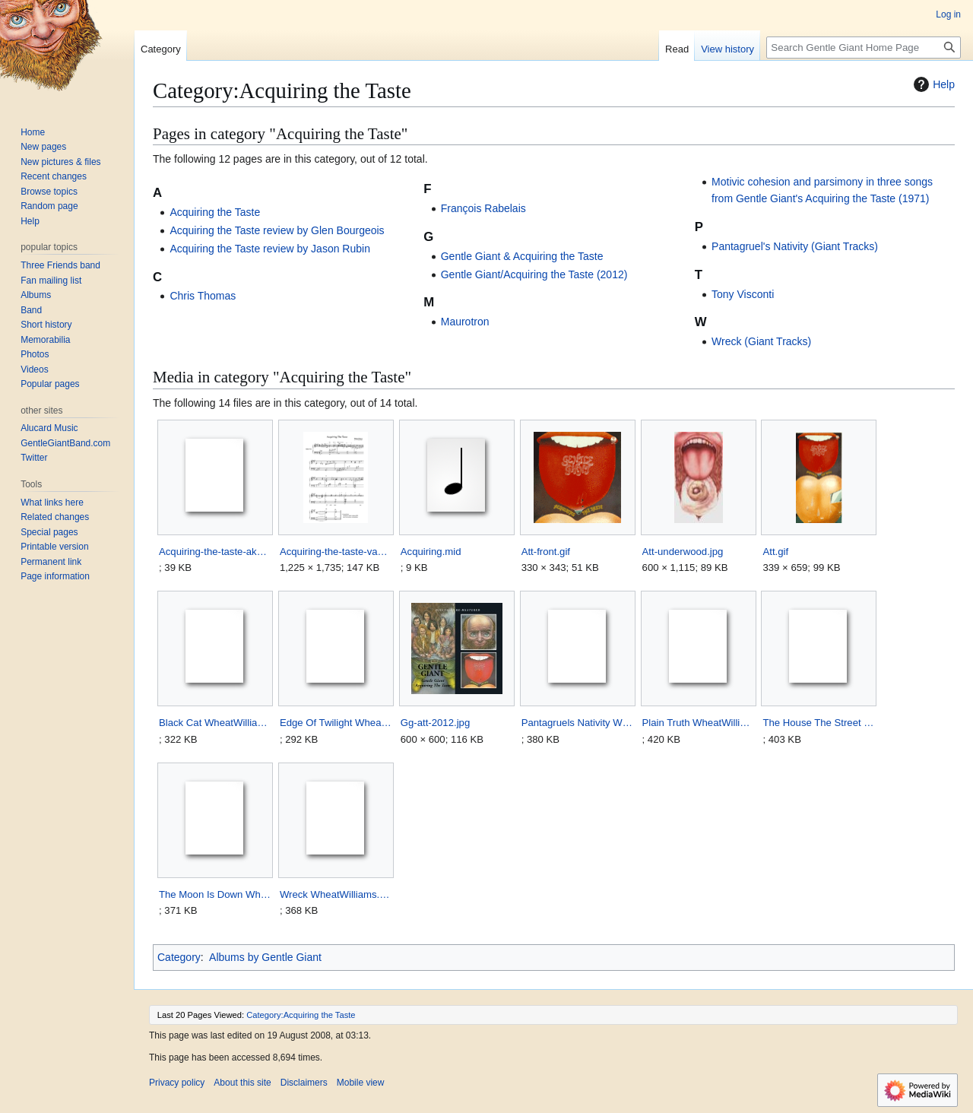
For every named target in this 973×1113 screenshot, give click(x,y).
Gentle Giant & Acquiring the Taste (522, 256)
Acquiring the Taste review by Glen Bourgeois (277, 230)
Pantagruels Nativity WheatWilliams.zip (577, 722)
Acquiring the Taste (215, 212)
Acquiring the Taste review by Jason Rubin (270, 249)
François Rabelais (483, 208)
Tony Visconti (743, 294)
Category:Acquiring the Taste (300, 1014)
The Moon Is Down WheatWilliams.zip (215, 894)
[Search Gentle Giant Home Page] (863, 47)
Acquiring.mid (431, 551)
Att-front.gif (545, 551)
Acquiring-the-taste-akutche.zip (215, 551)
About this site (242, 1082)
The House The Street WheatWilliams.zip (818, 722)
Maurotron (465, 322)
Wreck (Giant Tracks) (761, 341)
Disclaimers (304, 1082)
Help (932, 84)
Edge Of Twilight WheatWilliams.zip (335, 722)
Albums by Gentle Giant (265, 957)
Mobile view (361, 1082)
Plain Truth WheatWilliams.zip (698, 722)
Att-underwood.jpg (683, 551)
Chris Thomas (203, 296)
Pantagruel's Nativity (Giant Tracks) (795, 246)
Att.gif (775, 551)
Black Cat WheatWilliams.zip (215, 722)
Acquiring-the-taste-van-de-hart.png (335, 551)
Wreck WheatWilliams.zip (335, 894)
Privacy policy (176, 1082)
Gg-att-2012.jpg (435, 722)
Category (179, 957)
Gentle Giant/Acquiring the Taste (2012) (534, 274)
